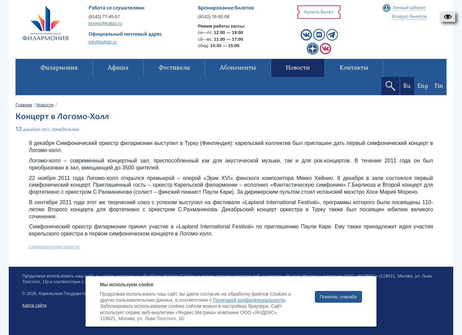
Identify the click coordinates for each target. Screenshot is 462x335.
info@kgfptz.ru (103, 41)
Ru (407, 86)
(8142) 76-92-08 (213, 16)
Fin (439, 86)
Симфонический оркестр (54, 246)
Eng (423, 86)
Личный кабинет (409, 8)
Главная (23, 105)
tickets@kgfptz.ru (105, 23)
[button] (447, 17)
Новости (45, 105)
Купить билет (319, 12)
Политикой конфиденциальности (249, 300)
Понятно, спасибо (338, 296)
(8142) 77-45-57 (104, 16)
